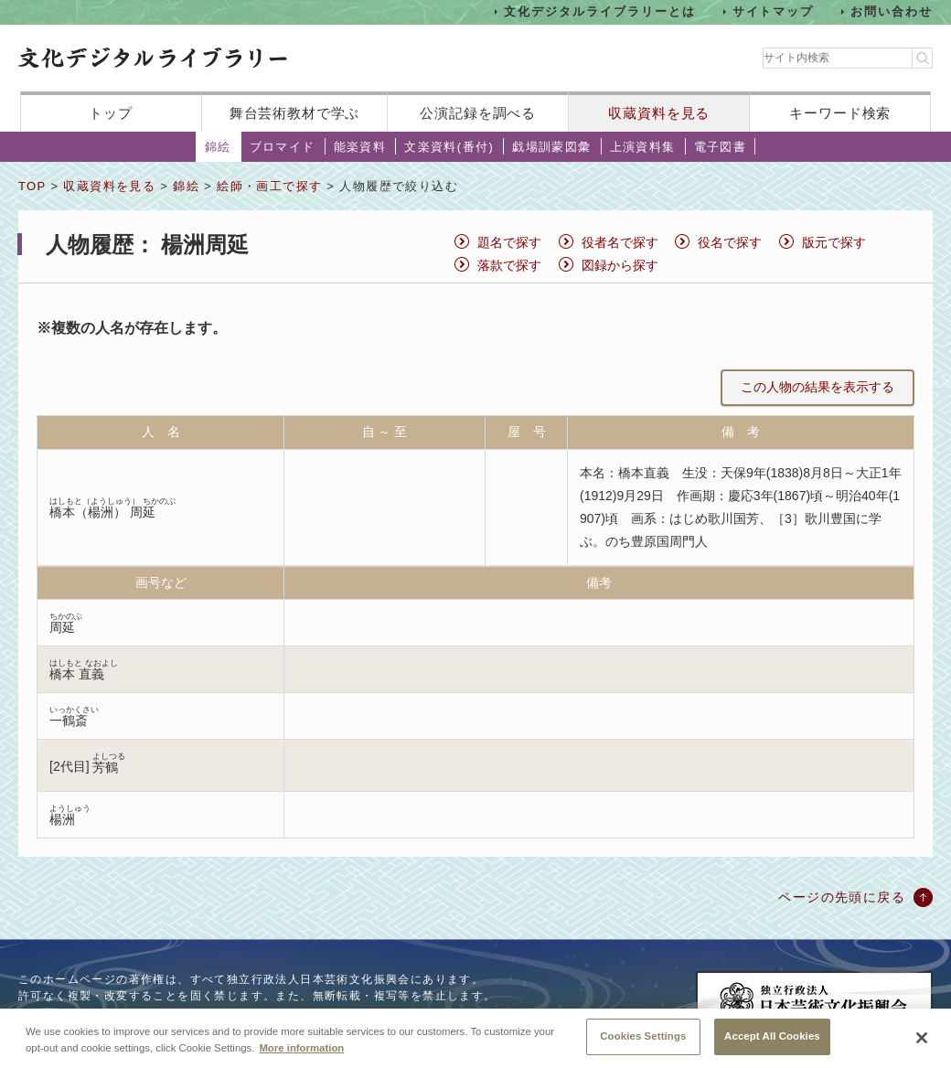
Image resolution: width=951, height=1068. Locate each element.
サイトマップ (773, 11)
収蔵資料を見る (659, 113)
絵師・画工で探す (269, 186)
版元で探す (834, 242)
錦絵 (218, 147)
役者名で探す (620, 242)
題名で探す (509, 242)
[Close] (922, 1038)
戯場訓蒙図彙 (551, 147)
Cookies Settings (643, 1036)
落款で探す (509, 265)
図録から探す (620, 265)
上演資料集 (643, 147)
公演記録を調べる (478, 113)
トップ (111, 113)
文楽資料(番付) (449, 147)
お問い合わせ (891, 11)
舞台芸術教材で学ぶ (295, 113)
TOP (32, 186)
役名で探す (730, 242)
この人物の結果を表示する (817, 386)
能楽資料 (360, 147)
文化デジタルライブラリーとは (599, 11)
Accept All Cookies (772, 1036)
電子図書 (720, 147)
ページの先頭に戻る (841, 897)
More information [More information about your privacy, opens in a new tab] (301, 1047)
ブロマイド (282, 147)
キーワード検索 (840, 113)
